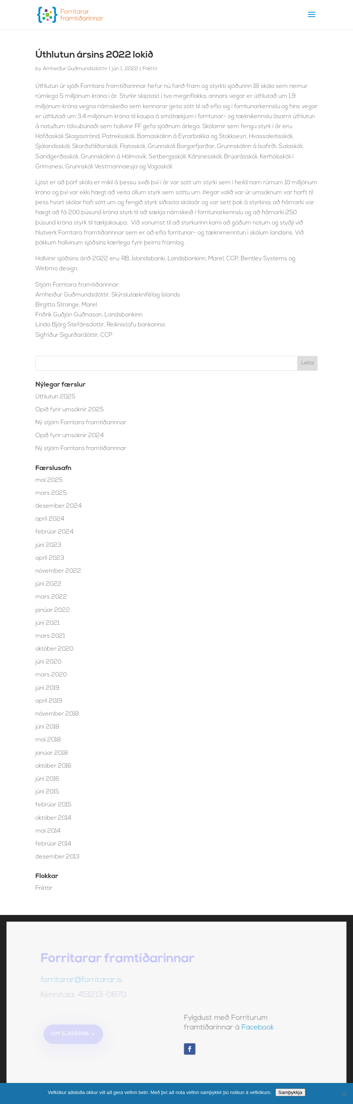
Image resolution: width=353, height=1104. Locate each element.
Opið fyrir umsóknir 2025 (69, 410)
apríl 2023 (49, 558)
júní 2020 (48, 662)
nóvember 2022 (58, 571)
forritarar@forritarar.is (82, 982)
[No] (343, 1093)
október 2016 (53, 766)
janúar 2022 (52, 610)
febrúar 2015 (53, 805)
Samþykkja (290, 1092)
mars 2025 (51, 493)
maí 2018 (48, 740)
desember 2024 (58, 506)
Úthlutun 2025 (55, 397)
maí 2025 (49, 480)
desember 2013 (57, 857)
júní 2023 (48, 545)
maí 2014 (48, 831)
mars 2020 (51, 675)
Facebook (257, 1028)
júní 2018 (47, 727)
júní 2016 (47, 779)
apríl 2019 (48, 701)
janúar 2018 (51, 753)
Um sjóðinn (71, 1034)
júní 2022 (48, 584)
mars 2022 (51, 597)
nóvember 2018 (57, 714)
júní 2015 (47, 792)
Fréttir (150, 69)
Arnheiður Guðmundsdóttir (75, 69)
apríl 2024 (49, 519)
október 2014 (53, 818)
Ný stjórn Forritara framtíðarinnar (80, 423)
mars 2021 (50, 636)
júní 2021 (47, 623)
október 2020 (54, 649)
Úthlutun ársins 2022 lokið (94, 55)
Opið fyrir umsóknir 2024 (69, 436)
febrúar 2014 (53, 844)
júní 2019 (47, 688)
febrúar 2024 (54, 532)
